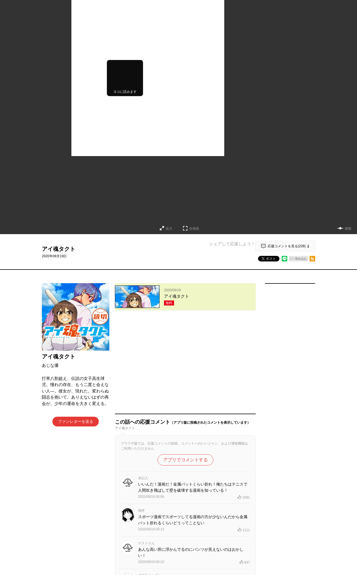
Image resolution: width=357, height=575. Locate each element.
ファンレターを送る (75, 421)
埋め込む (301, 258)
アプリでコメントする (185, 367)
